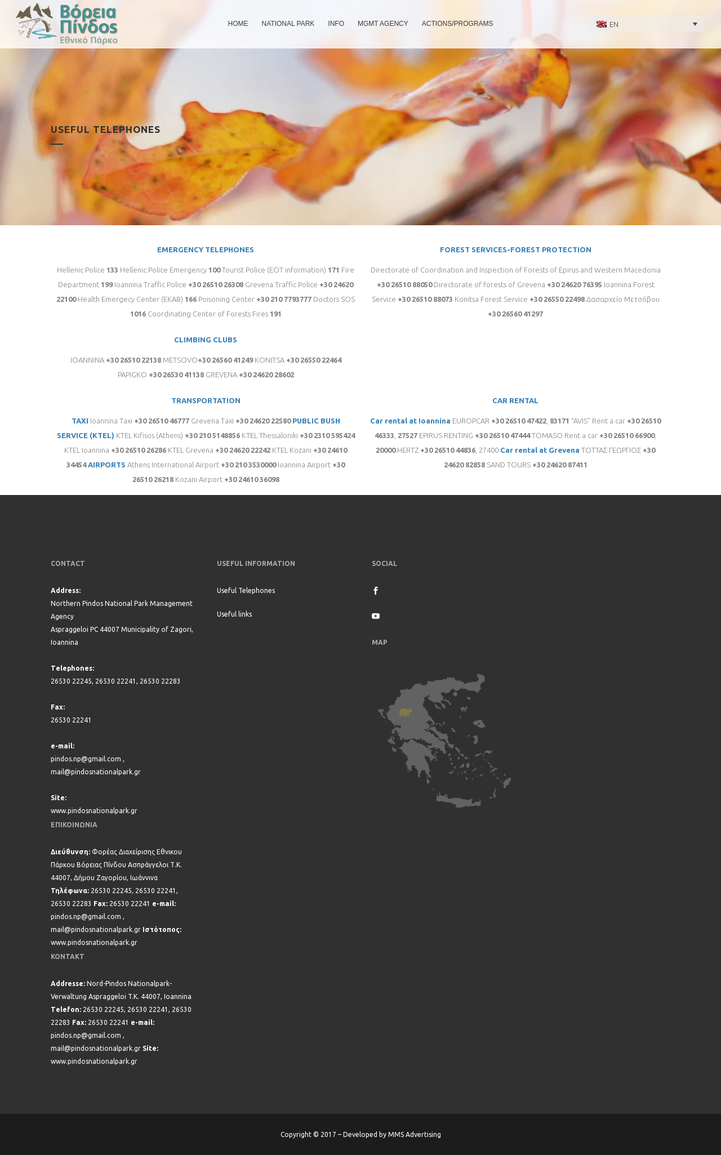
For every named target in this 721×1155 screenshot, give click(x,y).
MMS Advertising (414, 1134)
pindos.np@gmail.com (86, 758)
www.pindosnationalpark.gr (94, 810)
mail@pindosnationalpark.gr (96, 771)
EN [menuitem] (613, 24)
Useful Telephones (246, 590)
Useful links (234, 614)
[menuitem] (647, 23)
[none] (647, 23)
